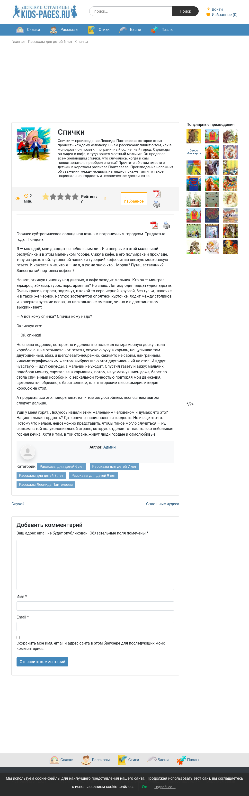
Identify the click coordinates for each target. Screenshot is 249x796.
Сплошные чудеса (162, 504)
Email (23, 617)
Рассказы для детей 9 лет (93, 475)
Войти (214, 9)
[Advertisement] (124, 88)
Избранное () (222, 14)
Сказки (28, 30)
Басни (130, 30)
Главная (18, 41)
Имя (22, 596)
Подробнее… (165, 787)
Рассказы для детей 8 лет (41, 475)
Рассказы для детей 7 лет (114, 466)
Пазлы (162, 30)
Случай (18, 504)
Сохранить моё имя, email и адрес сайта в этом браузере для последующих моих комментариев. (91, 646)
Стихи (98, 30)
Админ (109, 447)
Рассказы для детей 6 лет (50, 41)
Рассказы (64, 30)
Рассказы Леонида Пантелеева (46, 484)
